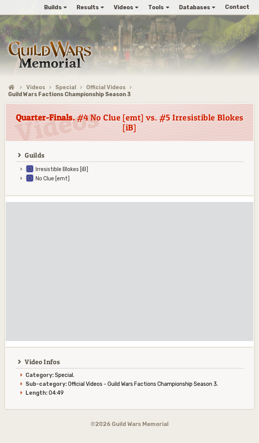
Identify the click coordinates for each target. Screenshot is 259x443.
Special (65, 87)
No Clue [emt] (53, 178)
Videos (35, 87)
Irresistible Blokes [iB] (62, 169)
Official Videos (106, 87)
